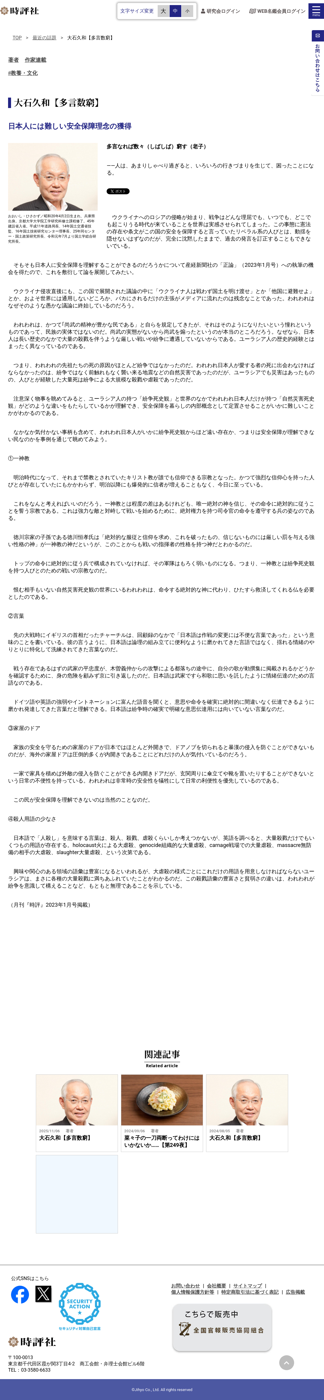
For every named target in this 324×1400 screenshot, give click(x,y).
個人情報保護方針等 (192, 1292)
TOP (17, 38)
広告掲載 (295, 1292)
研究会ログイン (220, 11)
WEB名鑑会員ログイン (277, 11)
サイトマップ (247, 1286)
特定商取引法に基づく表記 (250, 1292)
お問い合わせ (185, 1286)
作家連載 (35, 60)
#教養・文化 (23, 73)
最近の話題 (44, 38)
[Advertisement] (162, 962)
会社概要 (216, 1286)
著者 (13, 60)
